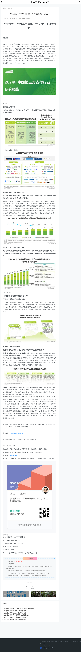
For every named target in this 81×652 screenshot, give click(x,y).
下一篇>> (52, 593)
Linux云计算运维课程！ (11, 591)
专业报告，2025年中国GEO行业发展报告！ (16, 614)
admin (6, 18)
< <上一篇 (6, 593)
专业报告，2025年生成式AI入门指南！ (15, 616)
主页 (4, 8)
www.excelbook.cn (15, 455)
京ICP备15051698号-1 (48, 648)
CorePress (42, 643)
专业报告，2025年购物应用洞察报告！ (15, 609)
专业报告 (10, 8)
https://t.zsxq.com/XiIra (16, 432)
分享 (27, 586)
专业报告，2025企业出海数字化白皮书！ (16, 612)
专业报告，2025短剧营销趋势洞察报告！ (16, 618)
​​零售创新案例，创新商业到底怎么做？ (44, 591)
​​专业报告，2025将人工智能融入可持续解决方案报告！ (20, 607)
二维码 (31, 586)
